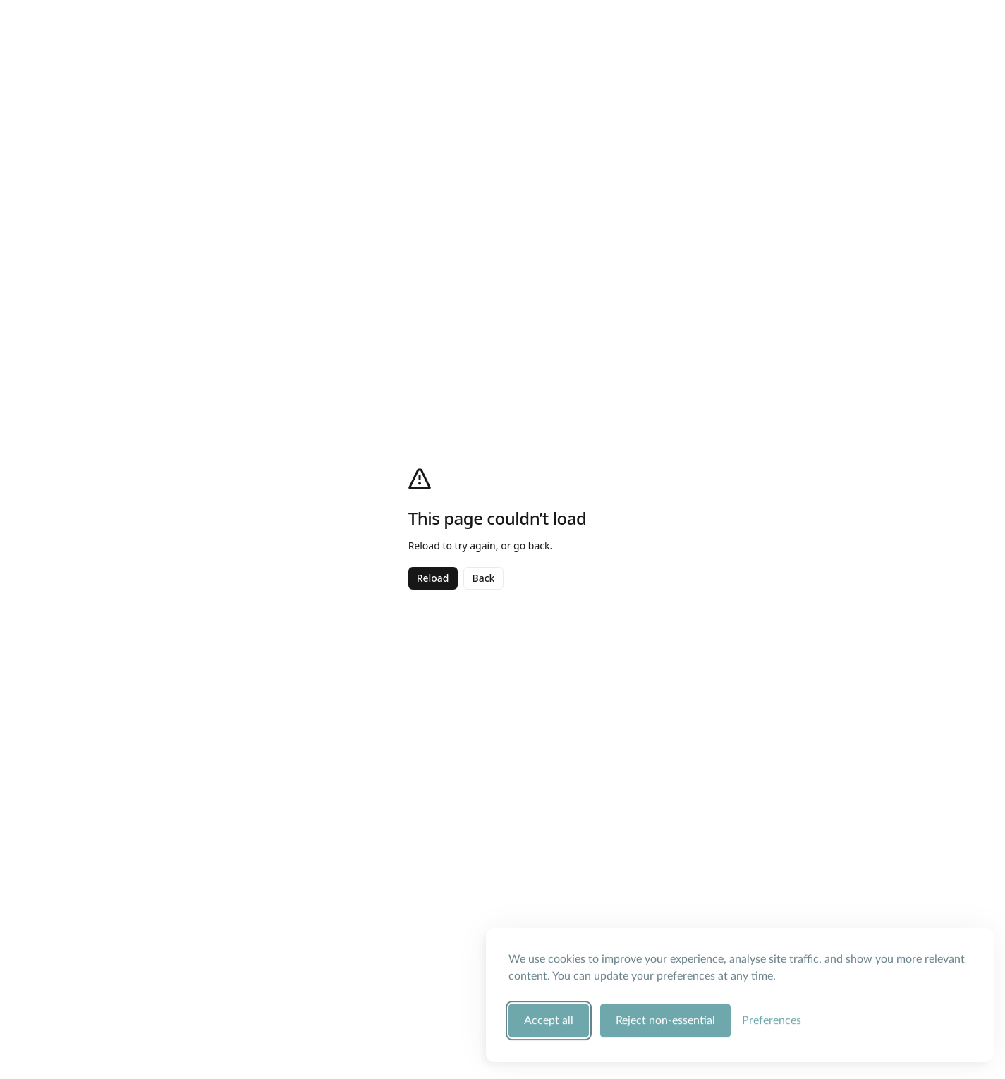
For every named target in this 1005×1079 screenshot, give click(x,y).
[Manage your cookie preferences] (771, 1018)
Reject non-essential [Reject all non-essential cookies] (665, 1018)
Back (484, 578)
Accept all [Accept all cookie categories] (548, 1018)
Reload (433, 578)
